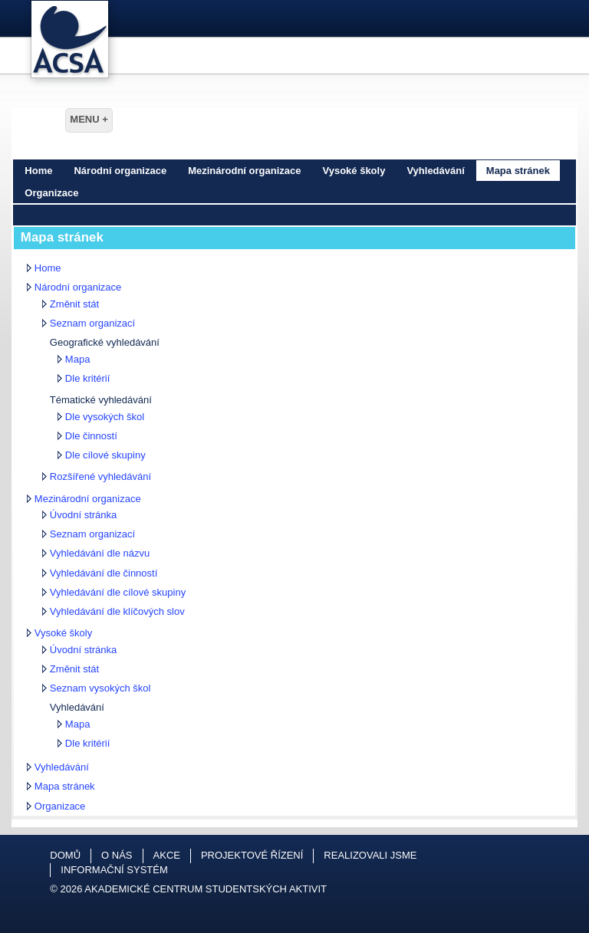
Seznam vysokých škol (100, 688)
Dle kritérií (87, 378)
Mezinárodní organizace (244, 170)
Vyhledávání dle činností (103, 573)
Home (38, 170)
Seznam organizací (92, 323)
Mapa (77, 359)
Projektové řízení (252, 855)
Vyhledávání (435, 170)
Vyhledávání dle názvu (100, 553)
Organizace (51, 193)
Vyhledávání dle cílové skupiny (118, 592)
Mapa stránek (518, 170)
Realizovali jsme (370, 855)
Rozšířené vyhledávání (100, 476)
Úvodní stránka (83, 515)
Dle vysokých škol (104, 416)
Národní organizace (120, 170)
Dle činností (91, 436)
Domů (65, 855)
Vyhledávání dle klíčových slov (117, 611)
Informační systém (114, 870)
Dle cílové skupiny (105, 455)
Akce (166, 855)
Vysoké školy (354, 170)
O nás (116, 855)
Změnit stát (74, 304)
